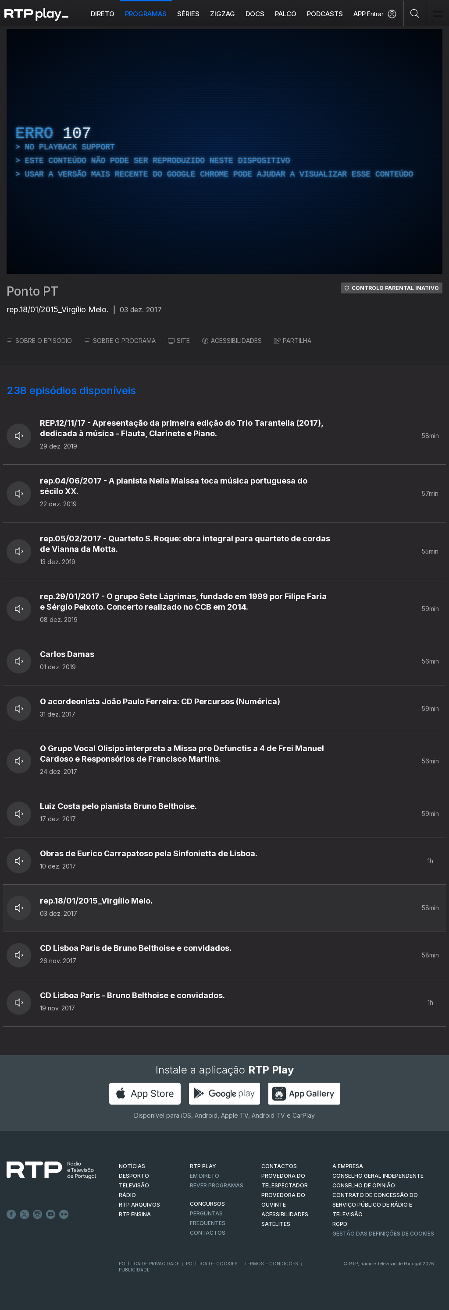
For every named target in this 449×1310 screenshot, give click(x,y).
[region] (224, 151)
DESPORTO (134, 1175)
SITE (179, 340)
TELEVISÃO (134, 1185)
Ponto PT (32, 291)
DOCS (255, 14)
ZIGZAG (222, 14)
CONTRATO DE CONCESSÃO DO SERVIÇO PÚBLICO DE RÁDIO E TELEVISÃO (375, 1205)
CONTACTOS (279, 1166)
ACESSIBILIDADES (232, 340)
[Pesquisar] (415, 13)
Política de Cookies (212, 1263)
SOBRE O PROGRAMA (120, 340)
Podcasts (325, 14)
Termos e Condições (271, 1263)
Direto (102, 14)
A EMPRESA (347, 1166)
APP (359, 14)
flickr (64, 1214)
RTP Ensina (135, 1214)
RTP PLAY (203, 1166)
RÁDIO (127, 1195)
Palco (285, 14)
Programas (146, 14)
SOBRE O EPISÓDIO (39, 340)
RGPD (339, 1224)
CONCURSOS (207, 1204)
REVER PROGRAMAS (216, 1185)
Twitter (24, 1214)
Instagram (38, 1214)
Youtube (51, 1214)
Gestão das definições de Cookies (383, 1233)
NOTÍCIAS (132, 1166)
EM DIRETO (204, 1175)
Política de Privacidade (149, 1263)
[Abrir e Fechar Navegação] (437, 14)
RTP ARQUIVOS (139, 1204)
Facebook (11, 1214)
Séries (188, 14)
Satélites (275, 1224)
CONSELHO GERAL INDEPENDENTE (378, 1175)
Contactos (207, 1232)
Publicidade (134, 1269)
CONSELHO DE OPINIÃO (363, 1185)
